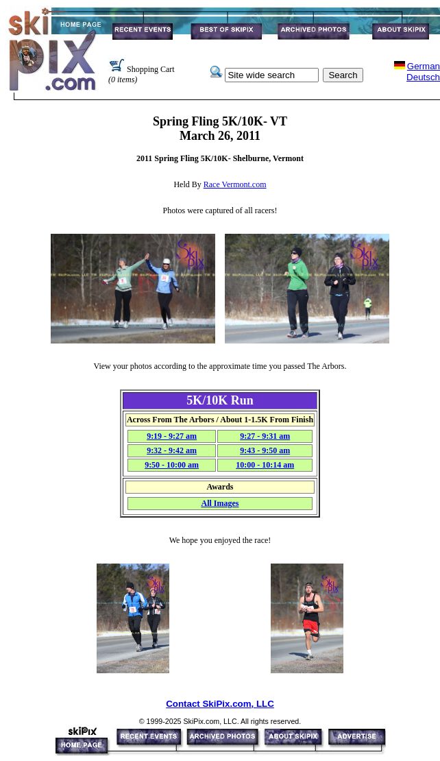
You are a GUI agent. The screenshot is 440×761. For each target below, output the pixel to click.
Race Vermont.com (235, 184)
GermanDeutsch (423, 71)
